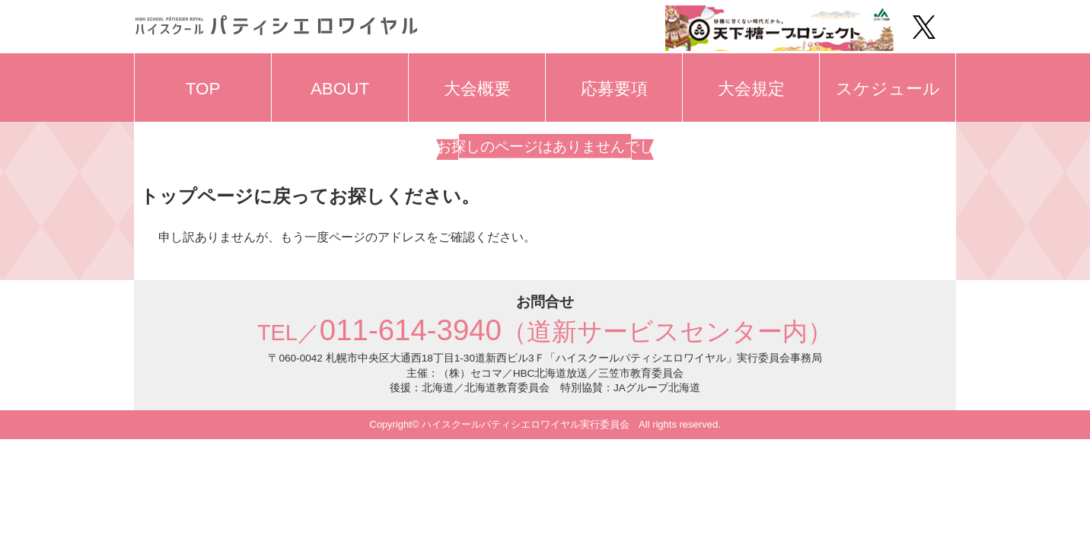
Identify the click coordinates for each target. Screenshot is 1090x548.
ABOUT (340, 88)
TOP (203, 88)
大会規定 (751, 88)
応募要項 (614, 88)
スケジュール (888, 88)
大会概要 (477, 88)
